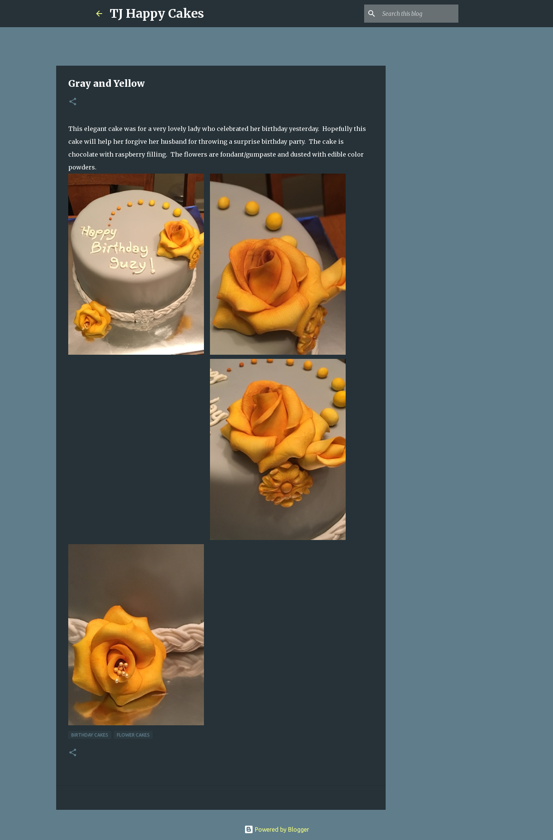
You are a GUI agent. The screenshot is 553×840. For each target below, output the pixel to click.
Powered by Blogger (276, 829)
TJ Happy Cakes (157, 13)
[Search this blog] (418, 14)
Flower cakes (133, 734)
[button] (72, 102)
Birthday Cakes (89, 734)
